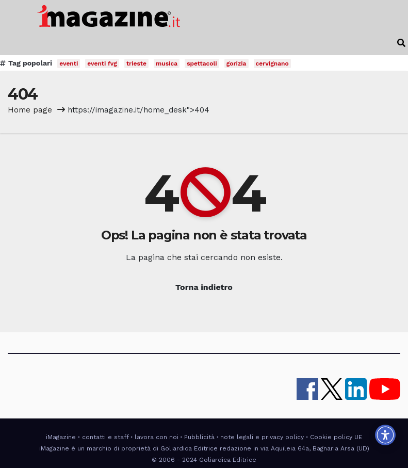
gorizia (236, 63)
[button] (401, 43)
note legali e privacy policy (262, 437)
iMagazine (61, 437)
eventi (68, 63)
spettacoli (202, 63)
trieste (136, 63)
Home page (30, 110)
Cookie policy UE (336, 437)
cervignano (272, 63)
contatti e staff (105, 437)
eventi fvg (102, 63)
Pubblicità (199, 437)
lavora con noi (156, 437)
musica (166, 63)
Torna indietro (204, 287)
